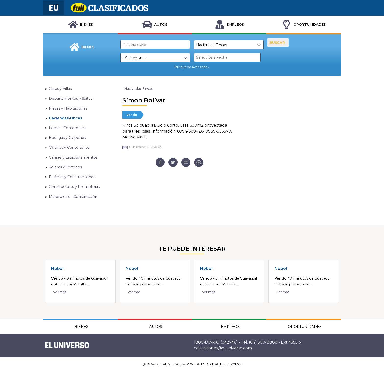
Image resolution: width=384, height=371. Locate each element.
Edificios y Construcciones (72, 177)
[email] (186, 162)
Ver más (59, 292)
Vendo (131, 115)
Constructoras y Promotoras (74, 187)
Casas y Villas (60, 89)
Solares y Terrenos (65, 167)
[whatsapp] (198, 162)
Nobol (57, 268)
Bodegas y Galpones (67, 138)
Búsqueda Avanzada (191, 67)
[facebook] (160, 162)
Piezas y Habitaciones (68, 108)
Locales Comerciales (67, 128)
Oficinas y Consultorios (69, 147)
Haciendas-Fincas (65, 118)
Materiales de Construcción (73, 196)
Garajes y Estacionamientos (73, 157)
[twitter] (173, 162)
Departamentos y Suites (70, 98)
